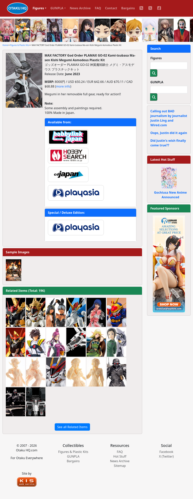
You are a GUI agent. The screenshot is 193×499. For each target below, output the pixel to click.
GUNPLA (156, 82)
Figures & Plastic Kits (19, 45)
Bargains (128, 8)
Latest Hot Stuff (162, 159)
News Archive (80, 8)
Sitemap (120, 466)
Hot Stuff (119, 456)
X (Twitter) (166, 456)
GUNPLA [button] (56, 8)
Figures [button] (38, 8)
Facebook (166, 452)
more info (63, 86)
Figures (156, 58)
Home (5, 45)
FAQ (98, 8)
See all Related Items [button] (72, 427)
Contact (111, 8)
